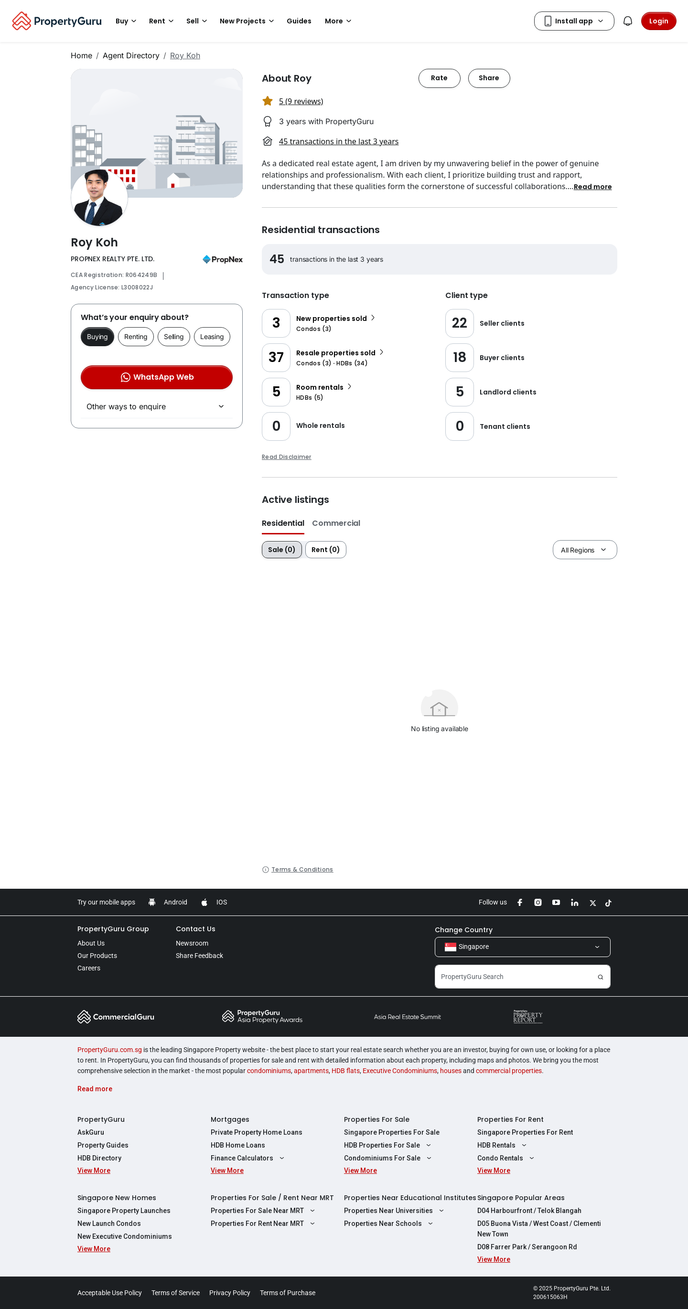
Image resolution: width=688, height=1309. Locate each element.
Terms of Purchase (287, 1293)
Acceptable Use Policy (109, 1293)
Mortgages (230, 1119)
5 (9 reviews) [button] (301, 101)
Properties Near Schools (389, 1223)
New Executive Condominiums (124, 1236)
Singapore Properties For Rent (525, 1132)
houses (451, 1071)
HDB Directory (99, 1158)
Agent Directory (131, 55)
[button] (593, 186)
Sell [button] (198, 21)
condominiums (269, 1071)
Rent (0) (326, 549)
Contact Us (195, 929)
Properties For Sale (376, 1119)
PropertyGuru (101, 1119)
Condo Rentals (507, 1158)
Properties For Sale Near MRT (264, 1210)
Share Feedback (199, 955)
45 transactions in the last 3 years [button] (338, 141)
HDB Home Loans (238, 1145)
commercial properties (509, 1071)
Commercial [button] (336, 523)
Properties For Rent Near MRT (264, 1223)
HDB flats (346, 1071)
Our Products (97, 955)
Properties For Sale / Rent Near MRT (272, 1198)
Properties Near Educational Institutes (410, 1198)
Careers (88, 968)
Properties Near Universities (395, 1210)
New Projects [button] (248, 21)
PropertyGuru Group (113, 929)
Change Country (464, 930)
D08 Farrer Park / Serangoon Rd (527, 1247)
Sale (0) (282, 549)
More (340, 21)
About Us (91, 943)
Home (81, 55)
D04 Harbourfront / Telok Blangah (529, 1210)
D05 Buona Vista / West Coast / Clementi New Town (539, 1229)
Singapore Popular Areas (521, 1198)
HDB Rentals (503, 1145)
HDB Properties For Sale (388, 1145)
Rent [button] (163, 21)
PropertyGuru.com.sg (109, 1050)
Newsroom (192, 943)
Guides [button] (299, 21)
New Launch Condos (109, 1223)
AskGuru (90, 1132)
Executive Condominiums (400, 1071)
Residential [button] (283, 523)
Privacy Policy (229, 1293)
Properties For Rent (510, 1119)
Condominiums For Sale (389, 1158)
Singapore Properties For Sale (392, 1132)
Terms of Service (175, 1293)
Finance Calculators (249, 1158)
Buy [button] (128, 21)
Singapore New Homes (116, 1198)
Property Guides (103, 1145)
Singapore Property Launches (124, 1210)
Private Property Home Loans (256, 1132)
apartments (311, 1071)
